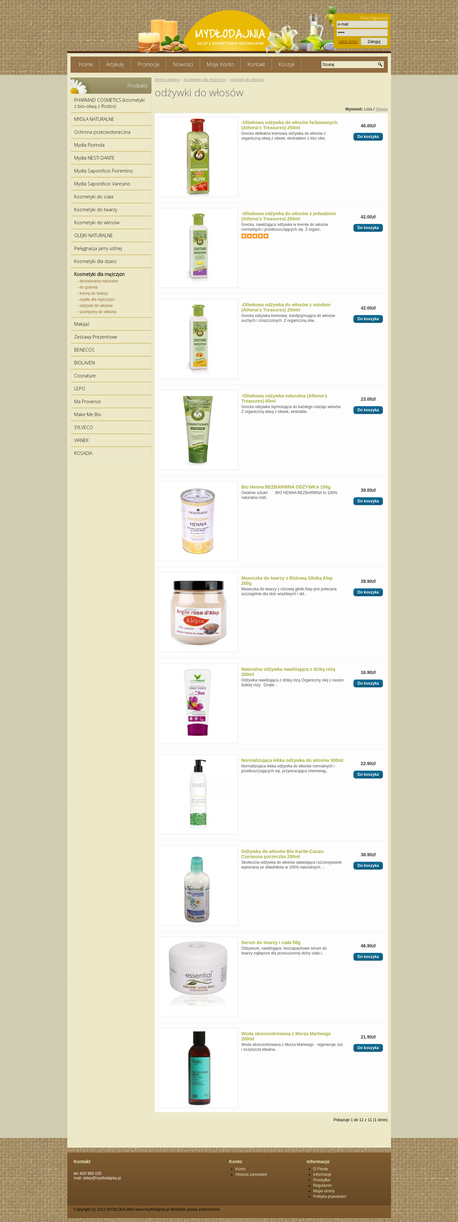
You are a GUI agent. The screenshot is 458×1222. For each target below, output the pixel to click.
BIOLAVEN (84, 363)
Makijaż (81, 324)
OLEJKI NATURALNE (93, 235)
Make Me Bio (87, 414)
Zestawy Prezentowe (95, 337)
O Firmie (320, 1169)
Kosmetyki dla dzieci (95, 261)
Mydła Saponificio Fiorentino (103, 171)
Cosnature (85, 376)
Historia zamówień (251, 1174)
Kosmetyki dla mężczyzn (99, 274)
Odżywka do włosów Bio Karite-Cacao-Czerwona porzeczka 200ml (283, 854)
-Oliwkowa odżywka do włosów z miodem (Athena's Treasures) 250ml (285, 307)
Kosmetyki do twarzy (95, 209)
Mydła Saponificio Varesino (102, 184)
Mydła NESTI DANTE (94, 158)
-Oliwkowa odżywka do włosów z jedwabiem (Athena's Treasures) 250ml (288, 216)
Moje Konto (220, 64)
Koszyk (286, 64)
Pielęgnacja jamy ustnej (98, 248)
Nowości (183, 64)
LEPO (79, 388)
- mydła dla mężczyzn (96, 299)
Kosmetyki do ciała (93, 197)
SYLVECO (83, 427)
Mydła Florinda (89, 145)
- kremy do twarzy (92, 293)
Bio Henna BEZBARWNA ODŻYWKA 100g (286, 487)
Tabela (381, 109)
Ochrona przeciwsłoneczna (102, 132)
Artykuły (115, 64)
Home (86, 64)
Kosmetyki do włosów (96, 222)
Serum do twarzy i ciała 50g (271, 942)
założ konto (348, 41)
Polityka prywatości (329, 1196)
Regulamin (322, 1185)
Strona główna (167, 80)
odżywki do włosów (246, 80)
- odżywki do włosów (95, 305)
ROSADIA (83, 453)
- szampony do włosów (97, 312)
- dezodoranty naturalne (97, 281)
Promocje (148, 64)
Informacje (322, 1174)
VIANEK (81, 440)
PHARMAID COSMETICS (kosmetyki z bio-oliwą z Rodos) (109, 103)
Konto (241, 1169)
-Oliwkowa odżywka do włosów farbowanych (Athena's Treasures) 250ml (289, 125)
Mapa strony (324, 1191)
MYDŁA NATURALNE (94, 119)
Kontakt (256, 64)
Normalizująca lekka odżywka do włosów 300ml (292, 760)
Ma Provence (87, 401)
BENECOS (84, 350)
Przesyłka (321, 1180)
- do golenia (87, 287)
